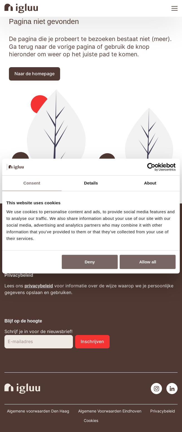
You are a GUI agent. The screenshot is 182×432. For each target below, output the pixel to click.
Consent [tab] (31, 183)
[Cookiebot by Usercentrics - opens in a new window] (151, 167)
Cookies (91, 420)
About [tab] (150, 183)
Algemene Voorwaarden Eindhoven (109, 411)
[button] (34, 74)
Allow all (147, 261)
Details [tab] (91, 183)
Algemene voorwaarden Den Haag (38, 411)
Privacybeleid (162, 411)
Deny (90, 261)
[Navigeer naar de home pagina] (21, 8)
